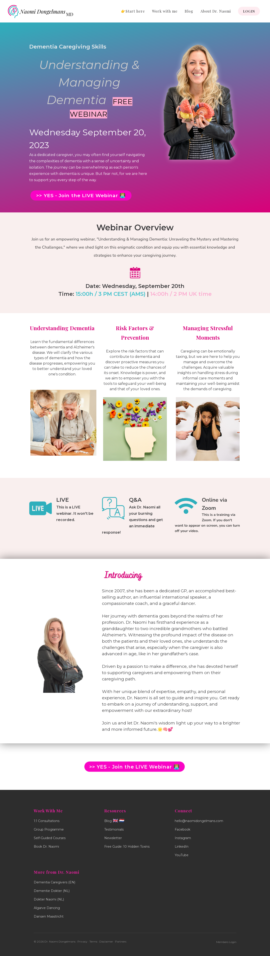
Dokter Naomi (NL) (49, 899)
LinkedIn (181, 847)
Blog (189, 11)
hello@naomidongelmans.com (199, 821)
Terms (93, 941)
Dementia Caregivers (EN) (54, 882)
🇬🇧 (115, 820)
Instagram (183, 838)
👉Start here (133, 11)
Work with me (164, 11)
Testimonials (114, 829)
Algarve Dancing (47, 908)
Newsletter (113, 838)
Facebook (182, 829)
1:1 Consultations (46, 821)
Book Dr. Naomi (46, 847)
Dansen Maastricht (49, 916)
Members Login (226, 942)
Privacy (82, 941)
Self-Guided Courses (50, 838)
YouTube (181, 855)
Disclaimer (106, 941)
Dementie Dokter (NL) (52, 891)
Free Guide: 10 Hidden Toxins (127, 847)
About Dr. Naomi (215, 11)
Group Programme (49, 829)
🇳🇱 (121, 820)
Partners (120, 941)
